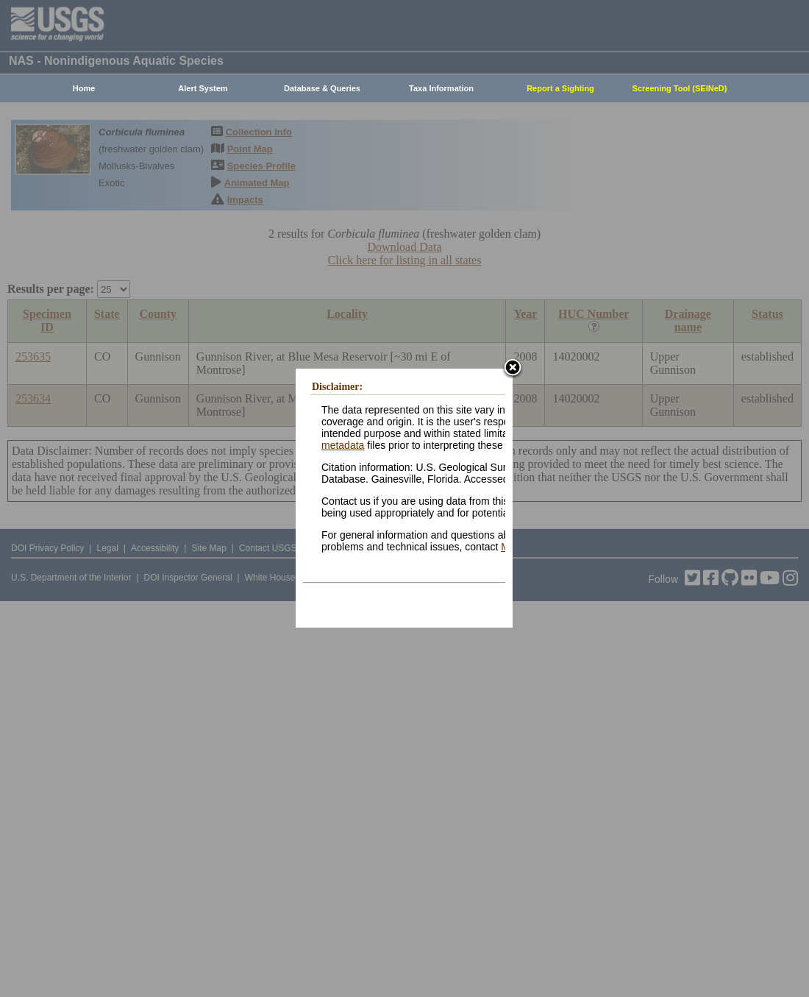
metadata (342, 445)
